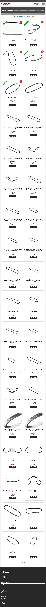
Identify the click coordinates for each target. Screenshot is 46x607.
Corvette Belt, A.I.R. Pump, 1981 (12, 520)
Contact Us (23, 0)
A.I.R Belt (27, 16)
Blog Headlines (4, 593)
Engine (18, 16)
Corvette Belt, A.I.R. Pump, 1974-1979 (33, 67)
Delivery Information (4, 577)
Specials (2, 592)
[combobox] (7, 11)
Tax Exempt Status (4, 573)
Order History (3, 599)
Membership (3, 603)
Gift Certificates (4, 591)
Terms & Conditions (4, 579)
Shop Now (40, 10)
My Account (3, 598)
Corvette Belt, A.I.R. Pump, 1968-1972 (12, 67)
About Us (3, 576)
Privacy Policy (3, 578)
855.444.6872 (17, 0)
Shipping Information (5, 572)
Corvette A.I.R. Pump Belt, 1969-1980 (12, 38)
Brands (2, 590)
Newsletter (3, 602)
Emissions (22, 16)
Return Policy (3, 571)
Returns (2, 585)
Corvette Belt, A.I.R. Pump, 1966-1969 (33, 549)
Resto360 (3, 570)
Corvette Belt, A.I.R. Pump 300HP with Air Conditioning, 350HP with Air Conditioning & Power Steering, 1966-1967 (12, 490)
